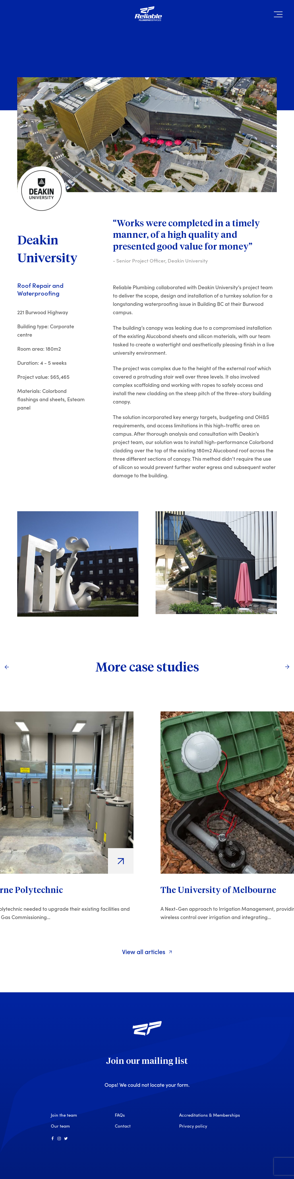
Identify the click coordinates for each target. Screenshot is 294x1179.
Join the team (64, 1115)
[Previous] (6, 667)
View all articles (147, 951)
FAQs (120, 1115)
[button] (278, 15)
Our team (60, 1126)
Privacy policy (193, 1126)
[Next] (287, 667)
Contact (123, 1126)
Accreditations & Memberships (209, 1115)
